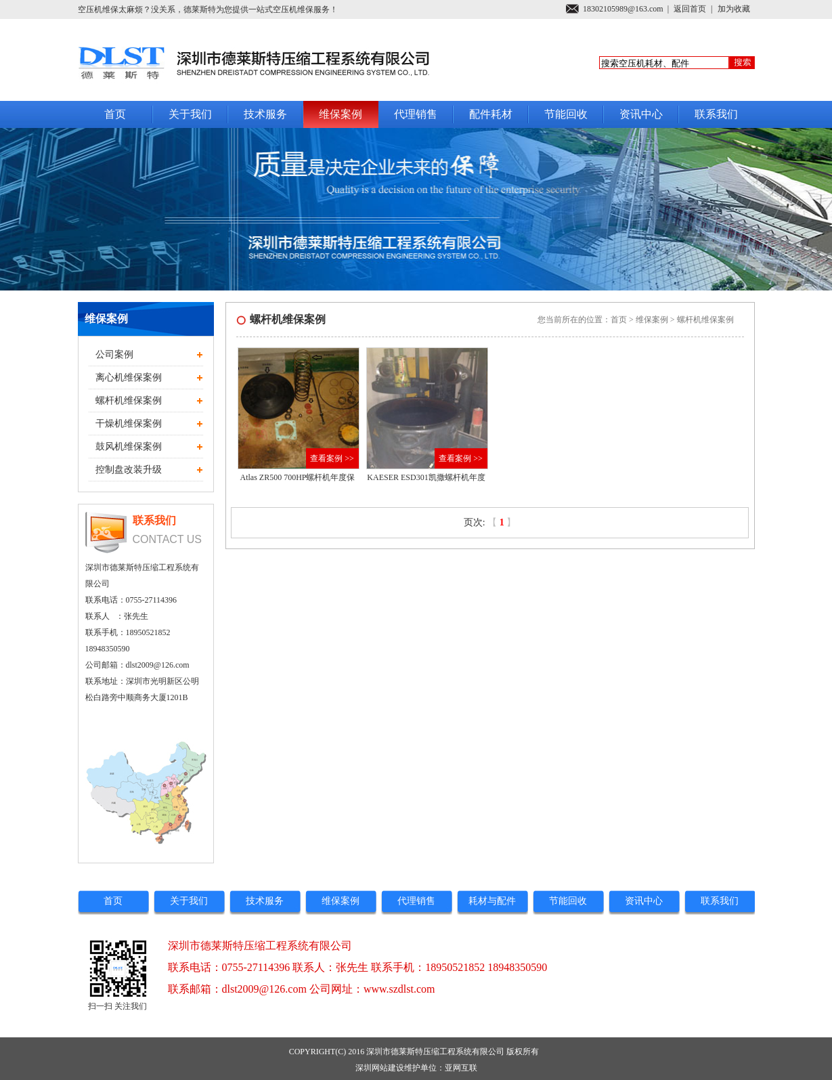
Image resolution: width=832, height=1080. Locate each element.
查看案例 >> (332, 458)
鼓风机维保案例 (128, 446)
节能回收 (566, 114)
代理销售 (415, 114)
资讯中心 (641, 114)
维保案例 (340, 114)
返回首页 (690, 9)
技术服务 (265, 114)
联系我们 (716, 114)
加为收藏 (734, 9)
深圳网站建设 (379, 1068)
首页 (115, 114)
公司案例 (114, 354)
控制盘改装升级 (128, 470)
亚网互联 (461, 1068)
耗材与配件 (492, 901)
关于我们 (190, 114)
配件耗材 (490, 114)
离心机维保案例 (128, 377)
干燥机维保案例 (128, 423)
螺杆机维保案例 (128, 400)
